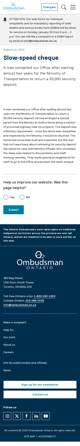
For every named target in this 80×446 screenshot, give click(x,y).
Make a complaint (14, 322)
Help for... (9, 330)
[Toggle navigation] (73, 7)
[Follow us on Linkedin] (36, 416)
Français (49, 7)
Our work (9, 337)
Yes (12, 197)
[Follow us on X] (17, 416)
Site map (29, 436)
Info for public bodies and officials (25, 363)
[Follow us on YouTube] (46, 416)
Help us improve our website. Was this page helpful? (35, 185)
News (7, 370)
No (28, 197)
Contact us (40, 394)
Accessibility (47, 436)
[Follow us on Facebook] (26, 416)
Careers (8, 352)
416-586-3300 (34, 300)
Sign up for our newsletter (40, 384)
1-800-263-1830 (44, 296)
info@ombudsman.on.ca (40, 41)
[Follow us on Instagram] (7, 416)
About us (9, 344)
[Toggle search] (63, 7)
